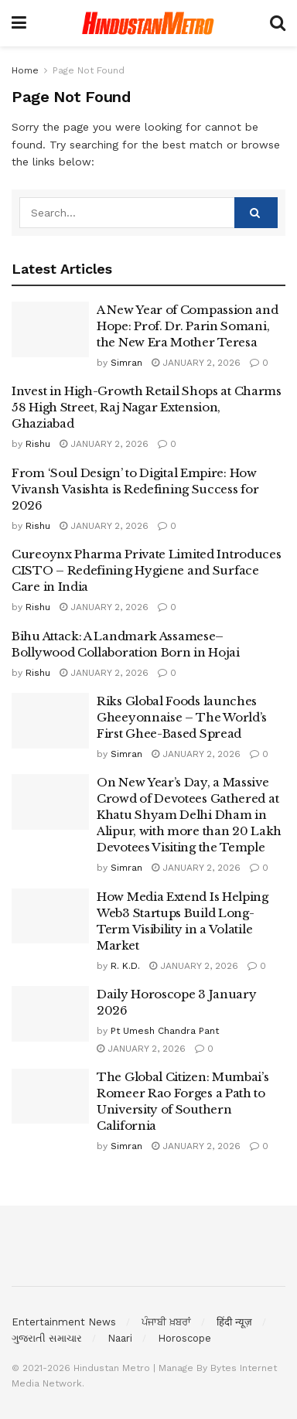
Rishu (38, 443)
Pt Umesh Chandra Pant (165, 1030)
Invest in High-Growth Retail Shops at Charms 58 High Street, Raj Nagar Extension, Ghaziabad (147, 407)
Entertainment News (64, 1322)
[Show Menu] (19, 23)
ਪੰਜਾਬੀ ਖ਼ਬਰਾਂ (166, 1322)
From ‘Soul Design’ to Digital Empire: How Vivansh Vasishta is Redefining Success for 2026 (135, 489)
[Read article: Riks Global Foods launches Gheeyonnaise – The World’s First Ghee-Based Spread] (50, 721)
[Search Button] (277, 23)
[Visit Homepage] (148, 23)
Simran (126, 362)
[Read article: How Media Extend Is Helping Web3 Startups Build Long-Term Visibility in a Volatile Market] (50, 916)
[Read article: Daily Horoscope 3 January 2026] (50, 1014)
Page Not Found (89, 70)
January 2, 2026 (196, 362)
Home (25, 70)
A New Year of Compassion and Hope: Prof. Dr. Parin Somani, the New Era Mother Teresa (187, 326)
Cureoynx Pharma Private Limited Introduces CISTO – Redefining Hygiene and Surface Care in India (146, 570)
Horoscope (184, 1338)
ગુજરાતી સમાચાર (47, 1338)
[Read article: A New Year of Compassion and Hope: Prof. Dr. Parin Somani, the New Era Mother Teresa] (50, 329)
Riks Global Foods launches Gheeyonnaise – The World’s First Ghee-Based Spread (182, 717)
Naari (120, 1338)
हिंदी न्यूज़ (234, 1322)
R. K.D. (125, 965)
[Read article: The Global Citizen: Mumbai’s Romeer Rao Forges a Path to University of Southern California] (50, 1096)
